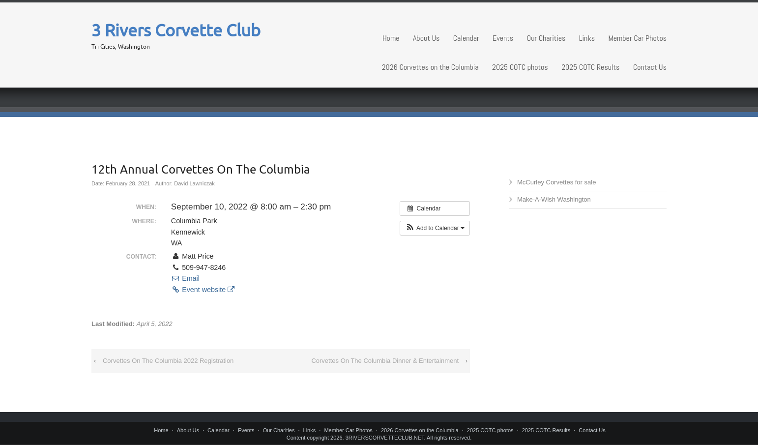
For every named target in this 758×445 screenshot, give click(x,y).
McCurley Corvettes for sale (556, 182)
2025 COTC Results (590, 67)
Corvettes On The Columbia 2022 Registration (168, 360)
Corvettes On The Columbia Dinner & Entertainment (385, 360)
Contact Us (650, 67)
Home (391, 38)
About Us (426, 38)
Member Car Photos (637, 38)
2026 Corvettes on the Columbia (430, 67)
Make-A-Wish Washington (554, 199)
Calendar (466, 38)
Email (185, 278)
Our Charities (546, 38)
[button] (434, 228)
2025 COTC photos (520, 67)
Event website (202, 290)
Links (587, 38)
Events (503, 38)
